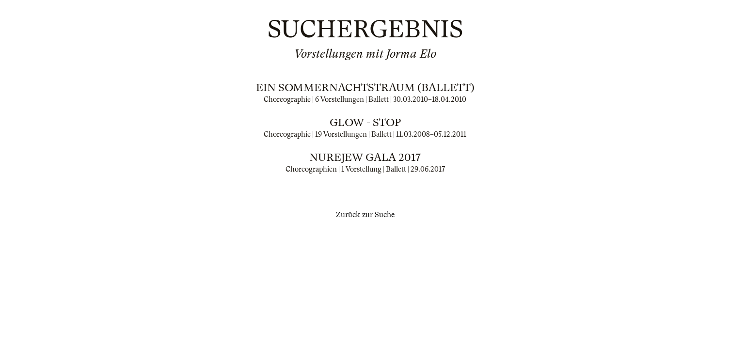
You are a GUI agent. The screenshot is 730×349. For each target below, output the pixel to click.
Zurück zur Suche (365, 214)
